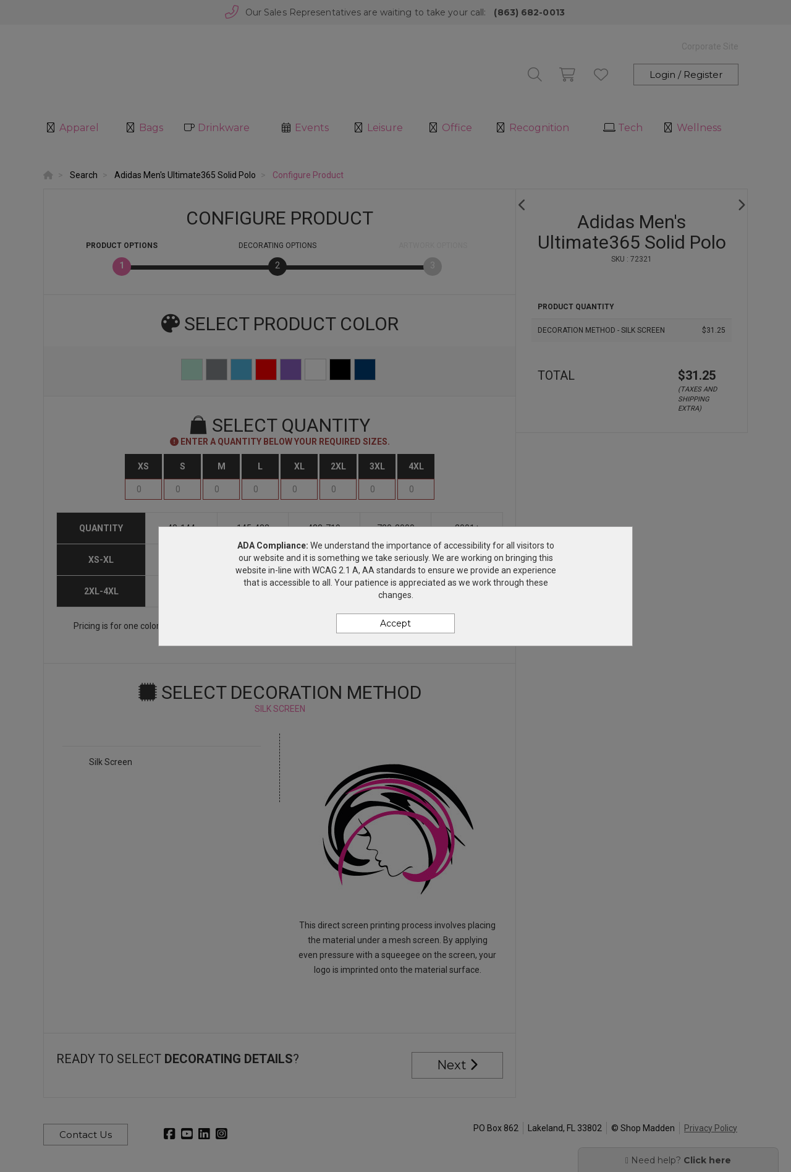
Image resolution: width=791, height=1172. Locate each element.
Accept (395, 623)
